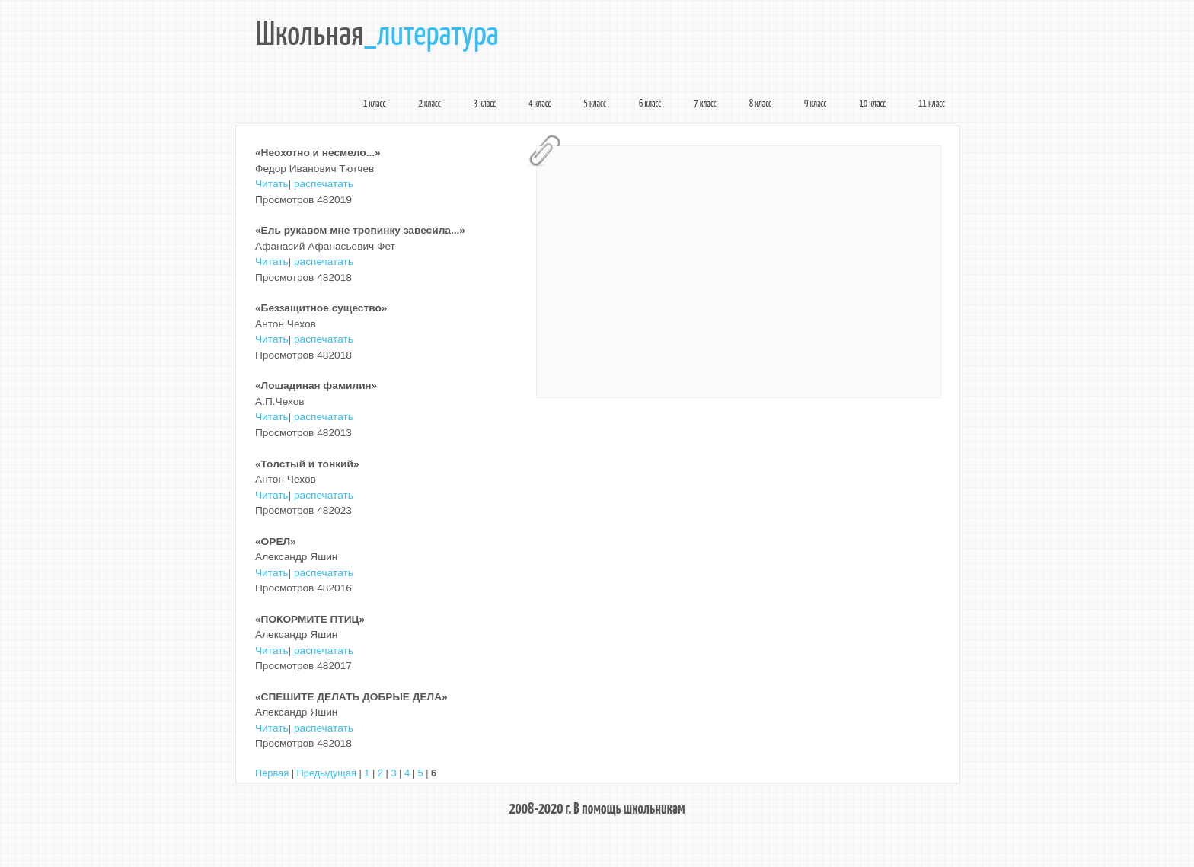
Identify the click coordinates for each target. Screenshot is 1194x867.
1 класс (374, 104)
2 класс (429, 104)
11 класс (931, 104)
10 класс (873, 104)
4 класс (539, 104)
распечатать (323, 184)
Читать (272, 184)
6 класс (650, 104)
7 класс (705, 104)
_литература (431, 36)
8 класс (760, 104)
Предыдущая (326, 773)
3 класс (485, 104)
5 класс (595, 104)
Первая (272, 773)
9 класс (815, 104)
